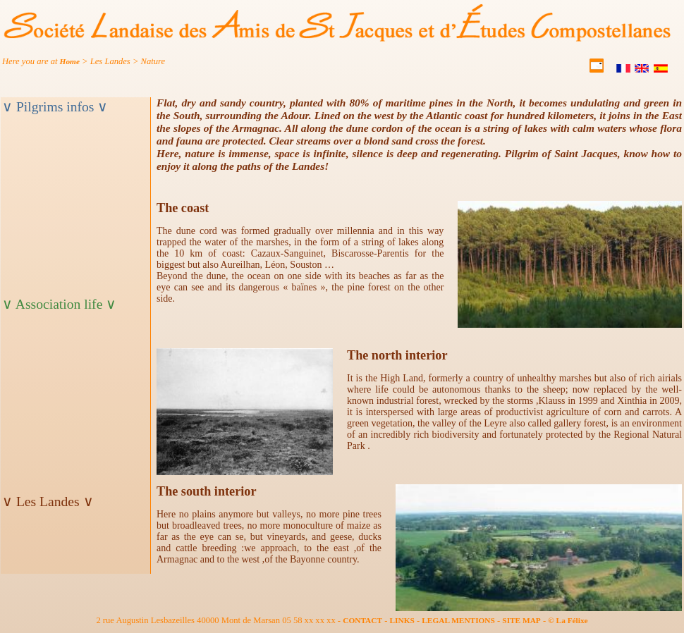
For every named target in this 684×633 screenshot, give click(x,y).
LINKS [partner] (402, 620)
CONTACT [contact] (362, 620)
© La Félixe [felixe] (567, 620)
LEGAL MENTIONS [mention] (458, 620)
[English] (643, 70)
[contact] (598, 70)
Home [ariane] (70, 61)
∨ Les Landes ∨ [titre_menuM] (48, 501)
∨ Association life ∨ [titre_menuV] (59, 304)
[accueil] (338, 39)
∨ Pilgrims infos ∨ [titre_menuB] (55, 106)
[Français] (624, 70)
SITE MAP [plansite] (521, 620)
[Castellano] (662, 70)
